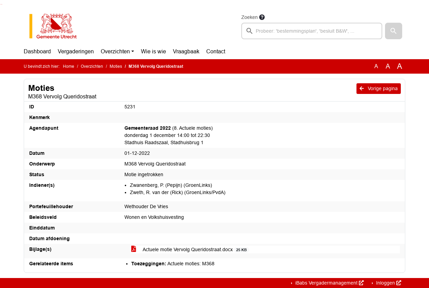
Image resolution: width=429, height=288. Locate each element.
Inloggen (388, 283)
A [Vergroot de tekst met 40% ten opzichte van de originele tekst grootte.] (399, 66)
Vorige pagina (379, 88)
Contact (215, 51)
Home (68, 66)
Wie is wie (153, 51)
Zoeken (249, 17)
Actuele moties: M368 (172, 263)
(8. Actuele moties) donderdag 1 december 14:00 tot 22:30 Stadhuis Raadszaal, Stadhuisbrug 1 (168, 135)
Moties (116, 66)
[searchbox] (311, 31)
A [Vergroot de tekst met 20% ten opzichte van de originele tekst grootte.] (388, 66)
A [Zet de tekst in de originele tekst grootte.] (376, 66)
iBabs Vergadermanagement (329, 283)
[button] (393, 31)
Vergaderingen (76, 51)
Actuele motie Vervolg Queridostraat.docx (190, 250)
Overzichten (115, 51)
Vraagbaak (186, 51)
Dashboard (37, 51)
